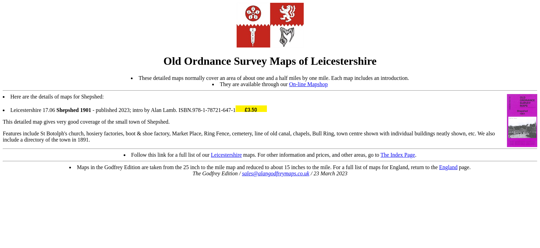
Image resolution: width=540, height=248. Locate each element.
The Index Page (398, 155)
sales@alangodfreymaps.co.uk (275, 173)
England (448, 167)
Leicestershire (226, 155)
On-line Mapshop (308, 84)
